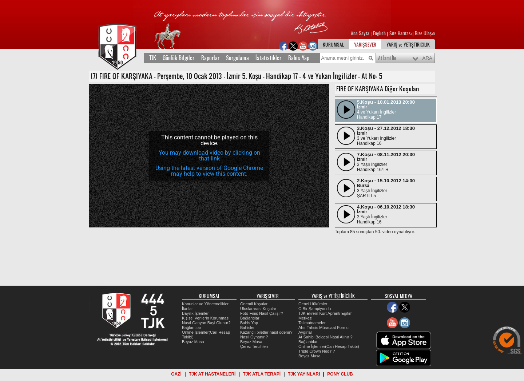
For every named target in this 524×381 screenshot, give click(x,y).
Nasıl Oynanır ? (254, 337)
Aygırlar (305, 332)
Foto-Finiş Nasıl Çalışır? (261, 313)
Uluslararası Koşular (258, 308)
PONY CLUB (340, 374)
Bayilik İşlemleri (196, 313)
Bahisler (247, 327)
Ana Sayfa (360, 33)
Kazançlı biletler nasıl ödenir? (266, 332)
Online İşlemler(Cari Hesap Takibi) (328, 346)
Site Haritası (401, 33)
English (379, 33)
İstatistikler (268, 58)
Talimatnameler (312, 323)
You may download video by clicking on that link (209, 155)
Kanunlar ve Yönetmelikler (205, 304)
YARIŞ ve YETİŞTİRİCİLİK (408, 44)
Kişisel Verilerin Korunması (206, 318)
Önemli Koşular (253, 304)
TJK (152, 58)
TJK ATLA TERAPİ (262, 374)
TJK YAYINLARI (304, 374)
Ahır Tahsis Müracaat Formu (323, 327)
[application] (209, 155)
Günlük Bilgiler (178, 58)
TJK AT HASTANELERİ (212, 374)
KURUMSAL (333, 44)
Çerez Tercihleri (254, 346)
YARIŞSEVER (365, 44)
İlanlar (187, 308)
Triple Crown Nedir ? (316, 351)
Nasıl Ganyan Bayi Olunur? (206, 323)
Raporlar (210, 58)
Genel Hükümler (312, 304)
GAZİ (176, 374)
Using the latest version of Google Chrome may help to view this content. (209, 170)
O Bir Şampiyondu (314, 308)
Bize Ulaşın (425, 33)
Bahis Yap (298, 58)
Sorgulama (237, 58)
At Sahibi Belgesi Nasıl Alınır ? (325, 337)
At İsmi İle (387, 58)
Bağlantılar (191, 327)
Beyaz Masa (193, 342)
